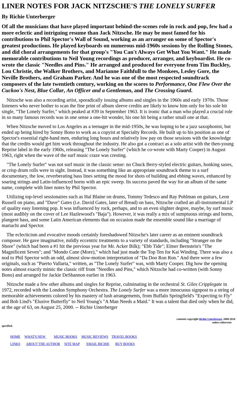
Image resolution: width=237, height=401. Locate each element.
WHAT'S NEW (35, 336)
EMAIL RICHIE (98, 344)
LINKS (15, 344)
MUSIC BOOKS (65, 336)
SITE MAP (72, 344)
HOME (15, 336)
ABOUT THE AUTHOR (43, 344)
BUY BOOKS (125, 344)
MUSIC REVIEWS (94, 336)
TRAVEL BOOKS (124, 336)
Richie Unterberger (210, 319)
